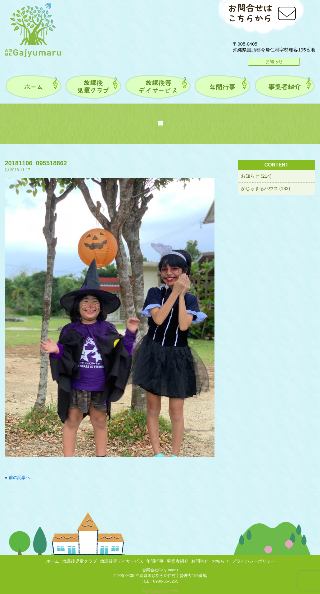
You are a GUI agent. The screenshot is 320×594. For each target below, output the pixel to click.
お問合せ (200, 561)
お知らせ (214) (256, 176)
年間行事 (155, 561)
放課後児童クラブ (79, 561)
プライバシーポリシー (253, 561)
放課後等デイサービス (121, 561)
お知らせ (274, 61)
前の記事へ (19, 477)
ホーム (52, 561)
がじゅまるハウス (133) (265, 188)
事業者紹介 (177, 561)
